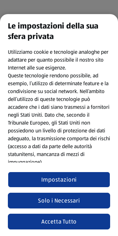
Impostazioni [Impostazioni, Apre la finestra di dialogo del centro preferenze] (59, 179)
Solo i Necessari (59, 200)
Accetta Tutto (59, 221)
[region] (59, 125)
